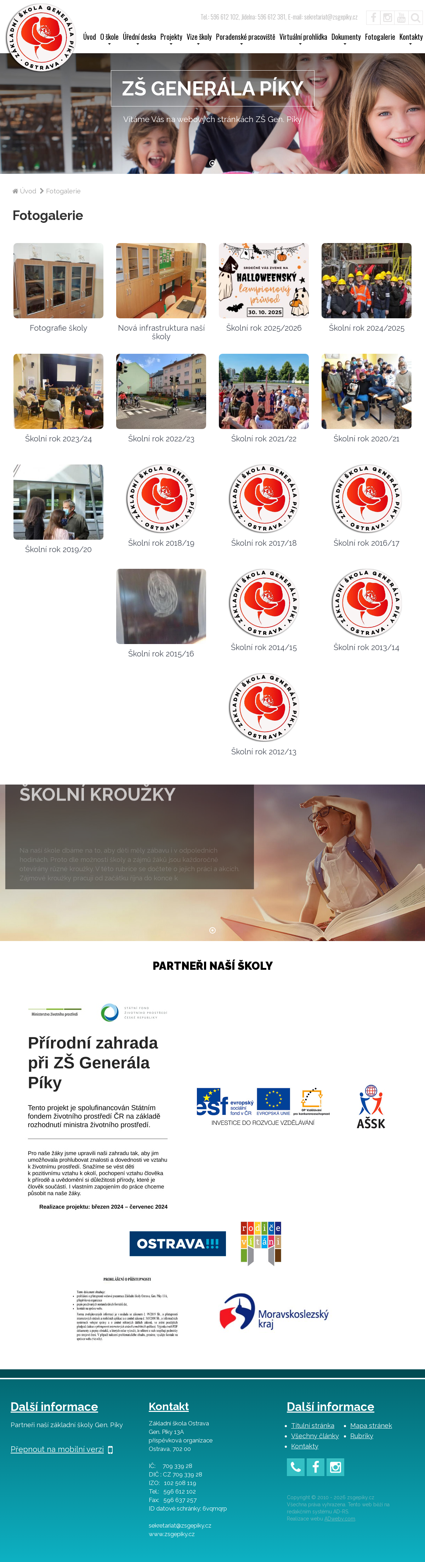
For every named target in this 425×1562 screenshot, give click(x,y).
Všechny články (315, 1436)
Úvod (89, 37)
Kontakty (304, 1446)
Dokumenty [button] (346, 39)
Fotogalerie (380, 37)
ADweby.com (339, 1519)
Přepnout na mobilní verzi (62, 1449)
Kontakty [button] (411, 39)
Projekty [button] (171, 39)
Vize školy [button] (199, 39)
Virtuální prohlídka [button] (303, 39)
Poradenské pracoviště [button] (245, 39)
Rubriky (361, 1436)
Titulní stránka (312, 1425)
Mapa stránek (371, 1425)
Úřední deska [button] (139, 39)
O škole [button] (109, 39)
